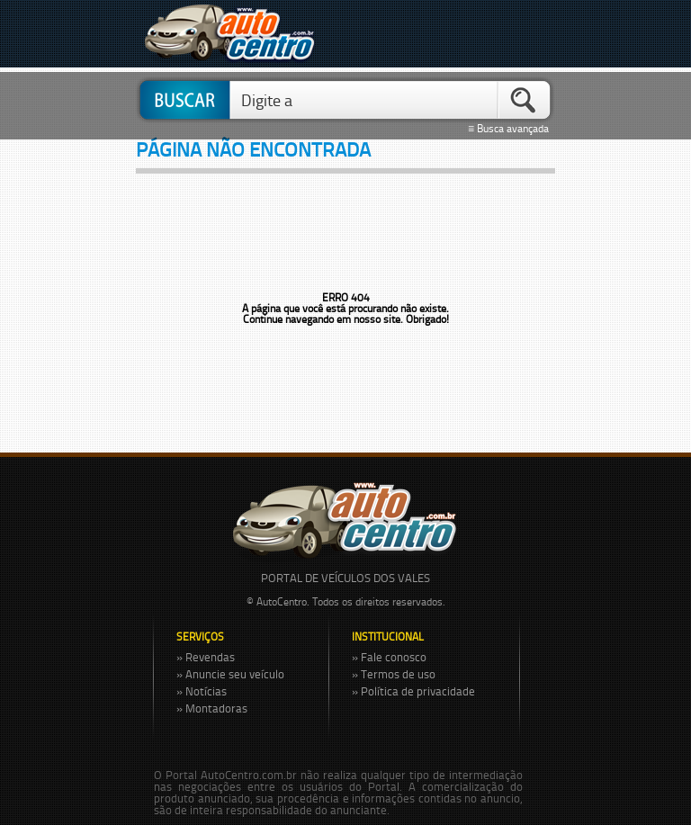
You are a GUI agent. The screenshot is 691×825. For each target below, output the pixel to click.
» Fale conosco (389, 657)
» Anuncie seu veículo (230, 674)
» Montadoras (211, 708)
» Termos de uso (393, 674)
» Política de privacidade (413, 691)
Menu (532, 33)
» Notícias (201, 691)
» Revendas (205, 657)
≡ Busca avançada (511, 128)
